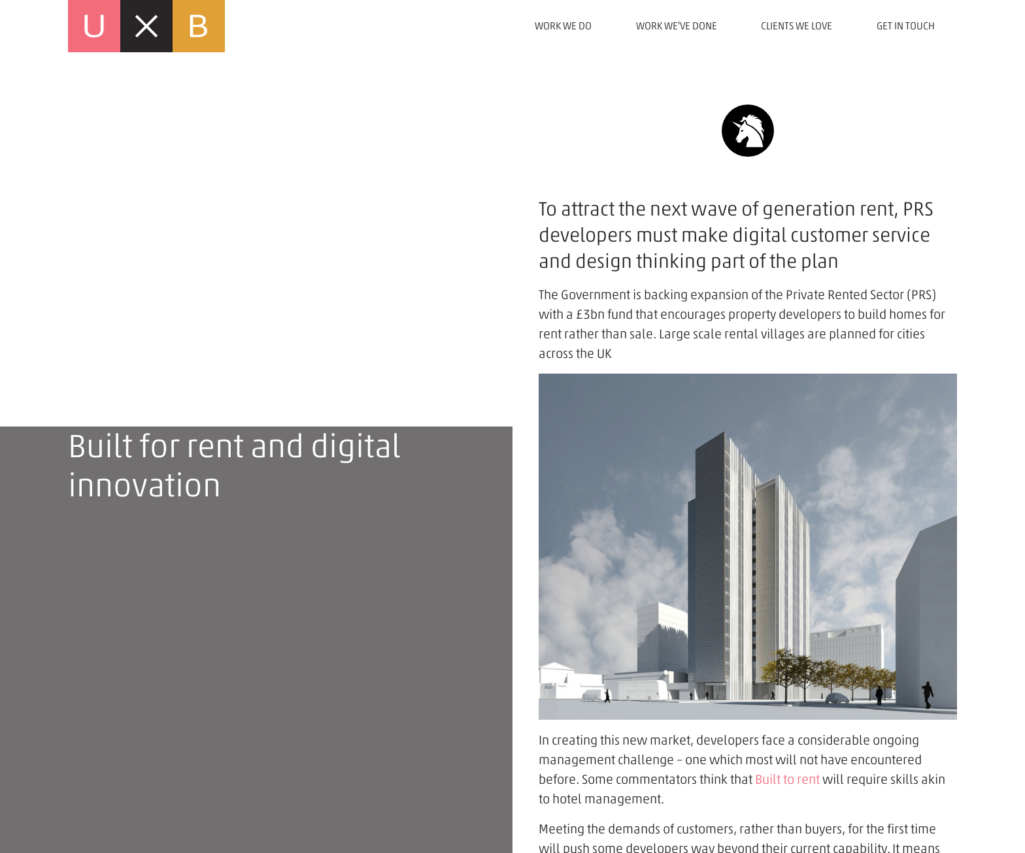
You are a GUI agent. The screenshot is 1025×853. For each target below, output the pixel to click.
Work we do (563, 26)
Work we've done (676, 26)
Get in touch (906, 26)
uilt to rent (791, 779)
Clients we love (796, 26)
